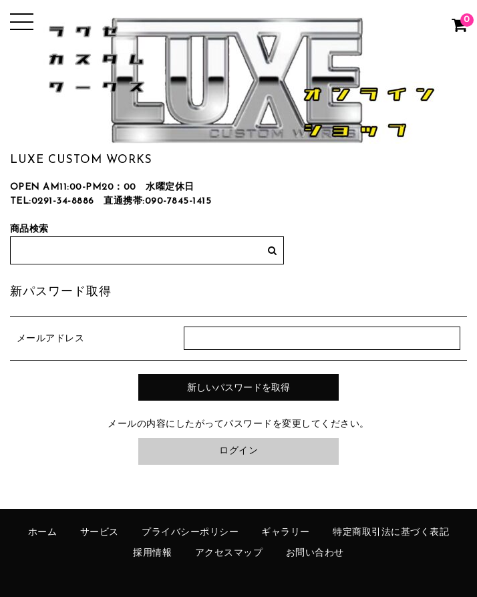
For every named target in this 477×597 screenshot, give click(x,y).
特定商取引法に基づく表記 (391, 533)
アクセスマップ (229, 553)
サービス (99, 533)
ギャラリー (285, 533)
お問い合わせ (315, 553)
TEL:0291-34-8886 (52, 201)
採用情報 (152, 553)
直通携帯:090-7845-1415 (157, 201)
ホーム (42, 533)
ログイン (238, 451)
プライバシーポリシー (190, 533)
